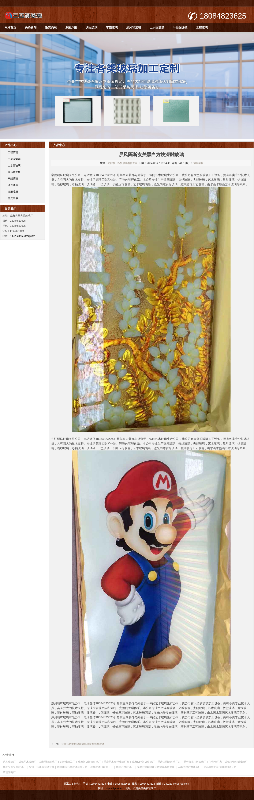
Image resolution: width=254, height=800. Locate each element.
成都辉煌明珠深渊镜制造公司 (219, 767)
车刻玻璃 (112, 27)
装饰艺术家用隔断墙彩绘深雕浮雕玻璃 (82, 744)
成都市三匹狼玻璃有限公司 (122, 163)
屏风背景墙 (133, 27)
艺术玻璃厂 (9, 761)
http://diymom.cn (115, 788)
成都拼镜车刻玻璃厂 (236, 761)
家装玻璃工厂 (67, 761)
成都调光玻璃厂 (48, 761)
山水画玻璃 (156, 27)
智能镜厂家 (215, 761)
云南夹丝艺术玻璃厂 (189, 767)
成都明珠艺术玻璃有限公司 (72, 767)
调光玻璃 (91, 27)
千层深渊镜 (180, 27)
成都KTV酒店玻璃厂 (143, 761)
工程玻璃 (202, 27)
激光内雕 (51, 27)
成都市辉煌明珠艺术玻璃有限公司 (156, 767)
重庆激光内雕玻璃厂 (194, 761)
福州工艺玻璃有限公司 (41, 767)
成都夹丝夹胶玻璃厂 (14, 767)
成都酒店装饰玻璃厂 (89, 761)
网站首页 (10, 27)
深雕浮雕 (71, 27)
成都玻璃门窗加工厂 (101, 767)
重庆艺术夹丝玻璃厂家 (116, 761)
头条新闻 (31, 27)
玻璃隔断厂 (9, 772)
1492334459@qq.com (22, 236)
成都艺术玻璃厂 (27, 761)
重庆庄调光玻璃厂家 (169, 761)
